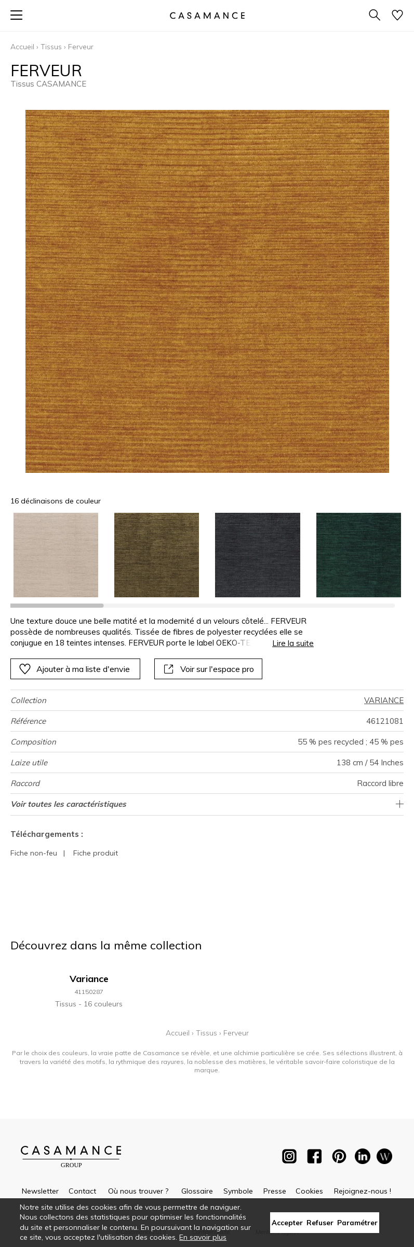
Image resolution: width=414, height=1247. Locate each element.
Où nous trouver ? (138, 1191)
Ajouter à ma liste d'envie (74, 669)
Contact (82, 1191)
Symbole (238, 1191)
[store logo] (206, 15)
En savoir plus (202, 1237)
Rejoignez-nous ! (362, 1191)
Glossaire (197, 1191)
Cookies (309, 1191)
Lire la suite (293, 643)
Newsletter (40, 1191)
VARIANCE (384, 700)
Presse (274, 1191)
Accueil (22, 46)
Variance (89, 979)
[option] (56, 555)
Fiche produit (95, 853)
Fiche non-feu (33, 853)
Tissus (51, 46)
